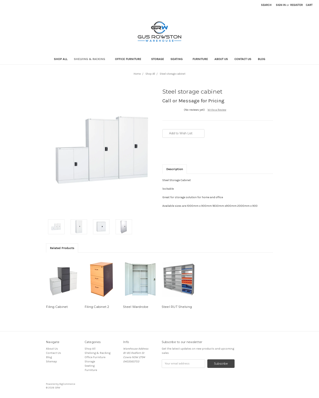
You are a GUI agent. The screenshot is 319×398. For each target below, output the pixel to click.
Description (174, 169)
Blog (261, 59)
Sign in (281, 5)
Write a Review (217, 110)
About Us (221, 59)
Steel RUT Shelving (177, 307)
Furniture (200, 59)
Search (266, 5)
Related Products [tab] (62, 248)
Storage (157, 59)
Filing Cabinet (57, 307)
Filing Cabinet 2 (97, 307)
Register (296, 5)
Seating (178, 59)
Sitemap (51, 361)
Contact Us (242, 59)
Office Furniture (130, 59)
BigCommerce (67, 384)
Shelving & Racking (91, 59)
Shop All (60, 59)
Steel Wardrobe (136, 307)
